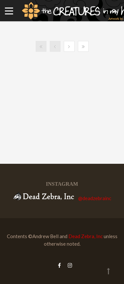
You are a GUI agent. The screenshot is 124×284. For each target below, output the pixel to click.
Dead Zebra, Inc (85, 236)
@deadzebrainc (94, 198)
